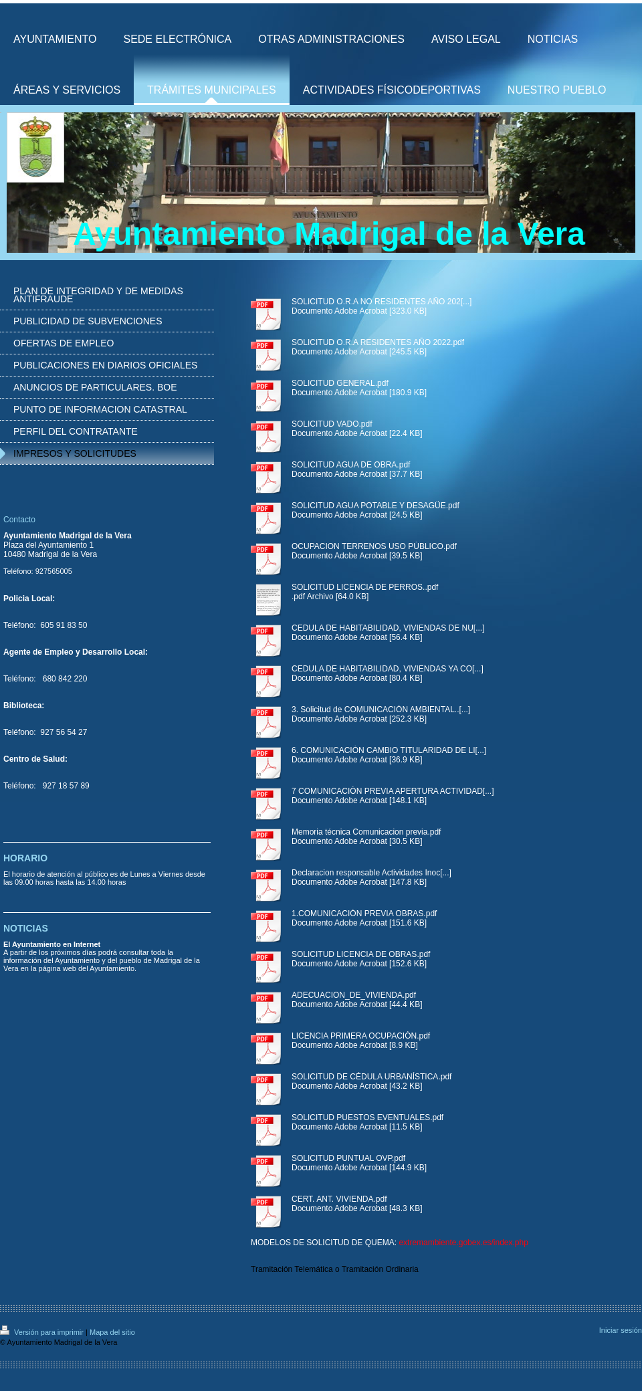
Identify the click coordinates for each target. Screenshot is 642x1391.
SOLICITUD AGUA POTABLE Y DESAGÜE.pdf (375, 505)
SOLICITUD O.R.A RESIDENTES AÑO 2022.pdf (378, 342)
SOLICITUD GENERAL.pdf (340, 383)
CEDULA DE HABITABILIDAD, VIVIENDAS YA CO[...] (388, 668)
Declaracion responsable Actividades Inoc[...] (371, 872)
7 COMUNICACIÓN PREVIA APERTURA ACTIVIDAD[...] (393, 791)
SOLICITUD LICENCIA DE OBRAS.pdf (361, 954)
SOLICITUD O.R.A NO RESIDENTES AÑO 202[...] (381, 301)
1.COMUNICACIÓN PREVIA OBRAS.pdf (364, 913)
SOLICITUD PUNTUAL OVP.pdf (348, 1158)
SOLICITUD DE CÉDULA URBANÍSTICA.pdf (371, 1076)
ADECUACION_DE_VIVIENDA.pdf (354, 995)
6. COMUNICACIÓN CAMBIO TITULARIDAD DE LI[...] (389, 750)
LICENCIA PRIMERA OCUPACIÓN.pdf (361, 1036)
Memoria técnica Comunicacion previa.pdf (366, 832)
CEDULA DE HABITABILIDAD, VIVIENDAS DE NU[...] (388, 628)
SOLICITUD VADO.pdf (332, 424)
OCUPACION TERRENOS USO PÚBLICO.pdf (374, 546)
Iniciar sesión (620, 1330)
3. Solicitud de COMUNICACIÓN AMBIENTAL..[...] (381, 709)
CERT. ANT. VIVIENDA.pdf (339, 1199)
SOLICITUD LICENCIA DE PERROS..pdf (365, 587)
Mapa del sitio (112, 1332)
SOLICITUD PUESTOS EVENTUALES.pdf (367, 1117)
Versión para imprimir (43, 1332)
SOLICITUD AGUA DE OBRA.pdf (351, 464)
